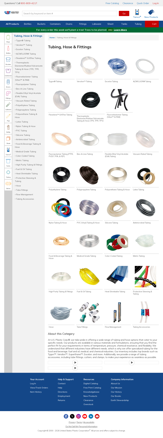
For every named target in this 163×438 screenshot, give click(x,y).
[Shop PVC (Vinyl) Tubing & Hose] (89, 212)
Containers (55, 24)
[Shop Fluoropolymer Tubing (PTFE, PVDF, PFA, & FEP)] (61, 144)
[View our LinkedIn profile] (91, 420)
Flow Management (24, 194)
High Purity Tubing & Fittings (29, 164)
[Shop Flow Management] (117, 318)
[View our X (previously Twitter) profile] (72, 420)
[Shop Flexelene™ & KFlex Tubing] (61, 103)
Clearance (128, 3)
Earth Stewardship (120, 404)
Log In (156, 3)
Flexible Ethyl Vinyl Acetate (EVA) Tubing (28, 94)
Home (52, 37)
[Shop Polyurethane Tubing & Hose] (117, 179)
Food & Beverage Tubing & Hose (28, 145)
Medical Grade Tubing (26, 151)
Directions (62, 395)
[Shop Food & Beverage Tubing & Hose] (61, 247)
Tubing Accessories (25, 199)
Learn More (120, 29)
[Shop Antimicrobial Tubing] (145, 212)
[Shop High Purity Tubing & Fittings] (61, 282)
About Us (115, 387)
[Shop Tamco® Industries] (137, 13)
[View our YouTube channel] (85, 420)
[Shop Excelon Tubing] (117, 69)
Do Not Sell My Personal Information (81, 430)
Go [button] (124, 13)
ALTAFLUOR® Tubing (26, 53)
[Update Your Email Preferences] (97, 420)
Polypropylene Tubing (26, 109)
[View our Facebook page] (66, 420)
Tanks (124, 24)
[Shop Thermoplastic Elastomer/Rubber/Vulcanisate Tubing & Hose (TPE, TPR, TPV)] (90, 106)
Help (60, 391)
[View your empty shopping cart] (152, 24)
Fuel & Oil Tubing (24, 169)
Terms (79, 426)
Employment (64, 400)
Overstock (88, 408)
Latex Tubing (22, 121)
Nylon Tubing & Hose (25, 126)
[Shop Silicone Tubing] (117, 212)
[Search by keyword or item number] (79, 13)
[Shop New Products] (150, 13)
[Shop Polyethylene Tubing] (61, 179)
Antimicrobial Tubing (25, 139)
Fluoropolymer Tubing (26, 84)
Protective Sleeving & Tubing (25, 179)
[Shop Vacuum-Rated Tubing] (145, 143)
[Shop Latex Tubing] (145, 179)
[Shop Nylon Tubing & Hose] (61, 212)
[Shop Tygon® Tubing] (61, 69)
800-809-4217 (29, 3)
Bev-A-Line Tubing (24, 88)
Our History (116, 395)
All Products (12, 24)
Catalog (112, 3)
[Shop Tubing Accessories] (145, 318)
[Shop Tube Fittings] (89, 318)
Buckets (41, 24)
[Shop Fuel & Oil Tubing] (89, 282)
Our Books (116, 400)
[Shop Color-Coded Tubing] (117, 246)
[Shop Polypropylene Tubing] (89, 179)
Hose (18, 185)
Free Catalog (92, 391)
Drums (69, 24)
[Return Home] (21, 14)
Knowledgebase (91, 395)
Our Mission (116, 391)
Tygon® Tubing (23, 40)
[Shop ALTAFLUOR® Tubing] (145, 69)
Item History (36, 395)
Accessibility (88, 426)
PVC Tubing (21, 130)
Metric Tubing (22, 160)
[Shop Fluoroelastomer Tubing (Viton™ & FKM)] (119, 104)
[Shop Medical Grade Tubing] (89, 246)
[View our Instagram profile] (78, 420)
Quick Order (143, 3)
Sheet (110, 24)
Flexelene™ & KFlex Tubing (28, 58)
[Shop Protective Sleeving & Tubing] (145, 283)
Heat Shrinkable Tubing (27, 173)
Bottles (27, 24)
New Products (90, 400)
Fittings (83, 24)
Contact (61, 387)
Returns (61, 404)
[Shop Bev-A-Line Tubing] (89, 143)
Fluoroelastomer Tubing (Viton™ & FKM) (26, 78)
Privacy (72, 426)
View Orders (39, 391)
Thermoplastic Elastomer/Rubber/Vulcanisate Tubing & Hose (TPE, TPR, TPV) (29, 67)
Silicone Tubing (23, 135)
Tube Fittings (22, 190)
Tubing (138, 24)
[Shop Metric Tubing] (145, 246)
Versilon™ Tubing (24, 45)
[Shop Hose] (61, 318)
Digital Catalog (91, 387)
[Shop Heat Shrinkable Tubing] (117, 282)
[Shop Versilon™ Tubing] (89, 69)
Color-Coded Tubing (25, 156)
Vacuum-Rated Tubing (26, 100)
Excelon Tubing (23, 49)
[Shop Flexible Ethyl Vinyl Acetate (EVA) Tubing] (117, 144)
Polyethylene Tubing (25, 105)
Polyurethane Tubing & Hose (26, 115)
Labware (96, 24)
